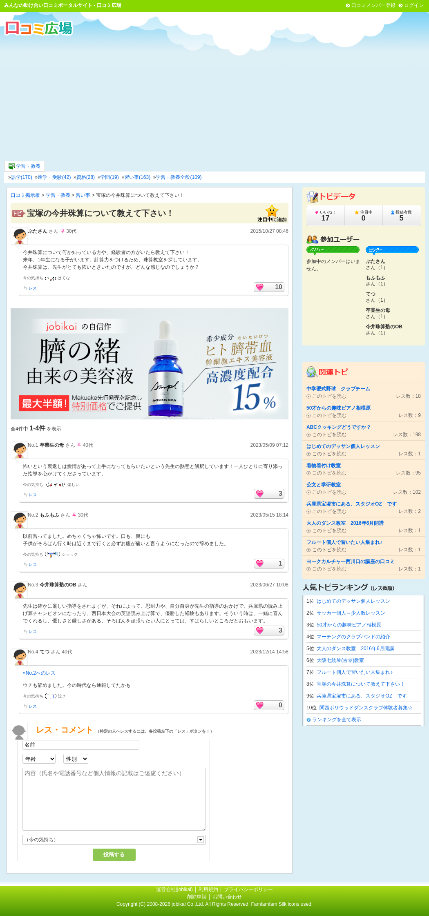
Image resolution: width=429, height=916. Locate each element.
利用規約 (208, 889)
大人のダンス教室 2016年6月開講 (355, 648)
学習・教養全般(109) (178, 177)
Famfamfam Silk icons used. (282, 904)
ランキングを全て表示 (336, 719)
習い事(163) (137, 177)
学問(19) (109, 177)
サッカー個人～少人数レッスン (351, 613)
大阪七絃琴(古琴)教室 (340, 660)
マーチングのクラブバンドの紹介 (353, 637)
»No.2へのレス (39, 673)
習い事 (83, 195)
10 (278, 286)
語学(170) (21, 177)
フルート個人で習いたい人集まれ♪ (355, 672)
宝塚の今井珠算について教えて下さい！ (361, 684)
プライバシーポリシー (248, 889)
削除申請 (197, 897)
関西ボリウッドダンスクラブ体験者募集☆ (366, 708)
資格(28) (85, 177)
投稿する (114, 854)
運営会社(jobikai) (175, 889)
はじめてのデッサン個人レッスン (353, 601)
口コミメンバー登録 (373, 5)
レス (33, 288)
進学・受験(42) (54, 177)
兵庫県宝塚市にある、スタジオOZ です (362, 696)
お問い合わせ (227, 897)
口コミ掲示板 (25, 195)
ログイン (414, 5)
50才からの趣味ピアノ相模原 (349, 625)
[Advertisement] (214, 97)
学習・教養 (24, 166)
